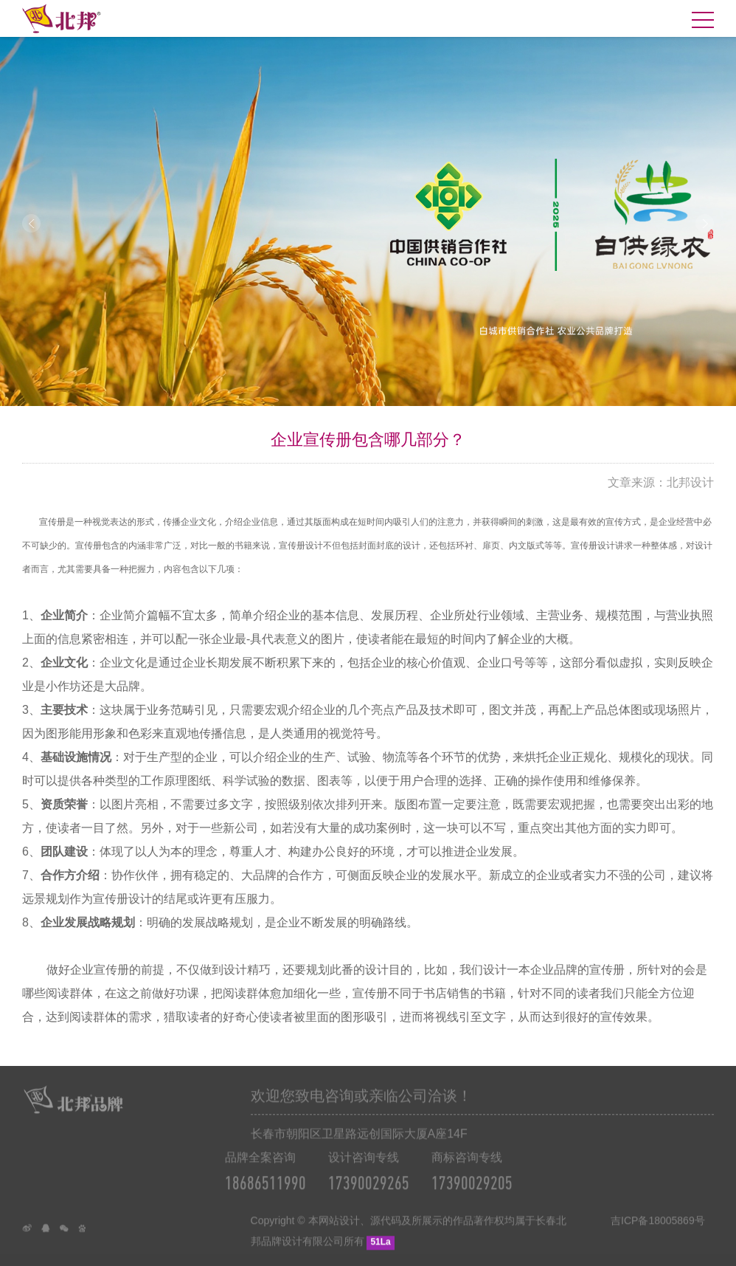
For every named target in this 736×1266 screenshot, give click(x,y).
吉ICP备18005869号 (658, 1242)
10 (428, 392)
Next (704, 223)
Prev (31, 223)
